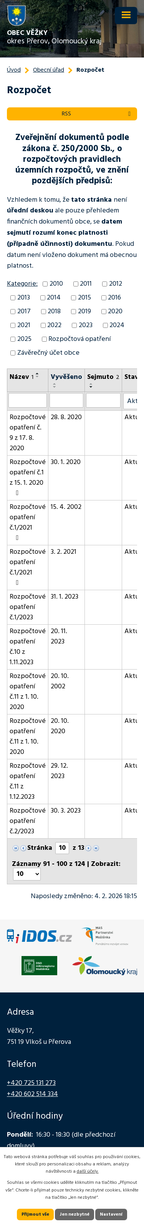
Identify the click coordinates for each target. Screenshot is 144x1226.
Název (21, 377)
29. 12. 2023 (59, 771)
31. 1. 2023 (64, 597)
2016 (114, 297)
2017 (24, 311)
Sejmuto (103, 377)
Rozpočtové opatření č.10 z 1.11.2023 (28, 647)
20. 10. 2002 (60, 681)
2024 (116, 325)
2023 (86, 325)
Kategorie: (22, 284)
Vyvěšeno (66, 377)
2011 (86, 284)
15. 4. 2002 (66, 507)
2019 (84, 311)
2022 (54, 325)
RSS (97, 114)
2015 (84, 297)
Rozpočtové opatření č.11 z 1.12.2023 (28, 781)
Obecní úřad (48, 70)
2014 (54, 297)
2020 (115, 311)
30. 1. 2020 (66, 462)
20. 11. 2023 (59, 636)
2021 (23, 325)
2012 (115, 284)
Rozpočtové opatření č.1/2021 (28, 521)
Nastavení (111, 1214)
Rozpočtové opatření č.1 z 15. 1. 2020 (28, 476)
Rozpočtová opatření (79, 339)
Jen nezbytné (74, 1214)
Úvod (14, 70)
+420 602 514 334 (32, 1094)
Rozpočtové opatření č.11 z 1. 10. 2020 (28, 692)
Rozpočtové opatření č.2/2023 (28, 821)
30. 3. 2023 (66, 811)
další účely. (88, 1171)
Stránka (39, 848)
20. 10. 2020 (60, 726)
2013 (23, 297)
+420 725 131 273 (31, 1083)
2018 (54, 311)
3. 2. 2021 (63, 552)
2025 (24, 339)
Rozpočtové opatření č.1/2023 (28, 607)
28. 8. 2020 (66, 417)
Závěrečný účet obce (48, 353)
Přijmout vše (35, 1214)
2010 (56, 284)
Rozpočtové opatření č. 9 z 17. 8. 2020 (28, 433)
